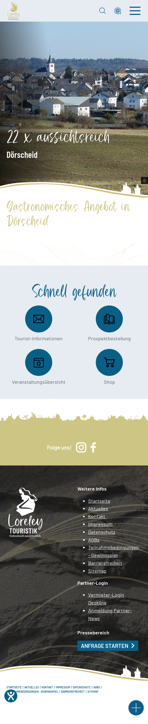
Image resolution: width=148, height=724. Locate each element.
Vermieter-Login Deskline (106, 599)
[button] (117, 10)
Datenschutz (101, 532)
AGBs (94, 540)
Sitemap (97, 571)
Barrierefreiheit (105, 563)
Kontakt (96, 516)
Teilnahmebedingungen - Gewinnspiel (113, 551)
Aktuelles (98, 508)
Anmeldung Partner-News (110, 614)
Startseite (99, 501)
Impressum (100, 524)
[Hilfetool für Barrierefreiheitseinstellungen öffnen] (10, 695)
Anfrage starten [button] (104, 646)
